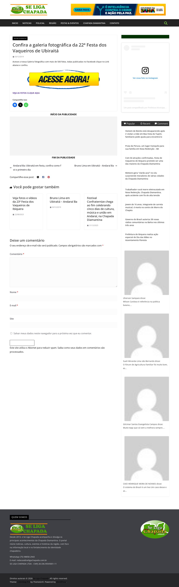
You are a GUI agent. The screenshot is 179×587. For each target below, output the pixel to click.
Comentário (17, 254)
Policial (40, 23)
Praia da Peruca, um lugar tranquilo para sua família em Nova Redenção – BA (144, 147)
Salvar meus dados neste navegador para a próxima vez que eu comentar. (53, 333)
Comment (161, 123)
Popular (129, 123)
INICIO (15, 23)
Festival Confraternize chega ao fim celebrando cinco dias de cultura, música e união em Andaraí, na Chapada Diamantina (100, 209)
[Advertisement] (63, 136)
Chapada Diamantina (94, 23)
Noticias (27, 23)
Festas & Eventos (70, 23)
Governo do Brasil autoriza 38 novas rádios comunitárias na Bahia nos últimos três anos (144, 222)
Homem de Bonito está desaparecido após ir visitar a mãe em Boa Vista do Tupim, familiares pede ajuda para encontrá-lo (145, 134)
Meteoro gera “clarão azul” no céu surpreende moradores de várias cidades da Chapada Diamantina (144, 176)
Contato (114, 23)
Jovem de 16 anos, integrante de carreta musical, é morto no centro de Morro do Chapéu (144, 207)
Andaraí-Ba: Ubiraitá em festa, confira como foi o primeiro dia (35, 167)
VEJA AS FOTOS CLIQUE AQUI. (26, 93)
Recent (145, 123)
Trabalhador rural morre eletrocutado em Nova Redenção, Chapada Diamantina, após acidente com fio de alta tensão (144, 192)
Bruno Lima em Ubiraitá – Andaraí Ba (95, 165)
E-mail (14, 305)
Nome (14, 292)
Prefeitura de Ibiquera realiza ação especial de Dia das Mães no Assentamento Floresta (141, 237)
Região (52, 23)
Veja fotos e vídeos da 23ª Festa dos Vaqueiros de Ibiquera (25, 203)
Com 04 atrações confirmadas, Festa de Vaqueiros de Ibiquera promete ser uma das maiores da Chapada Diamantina (144, 161)
